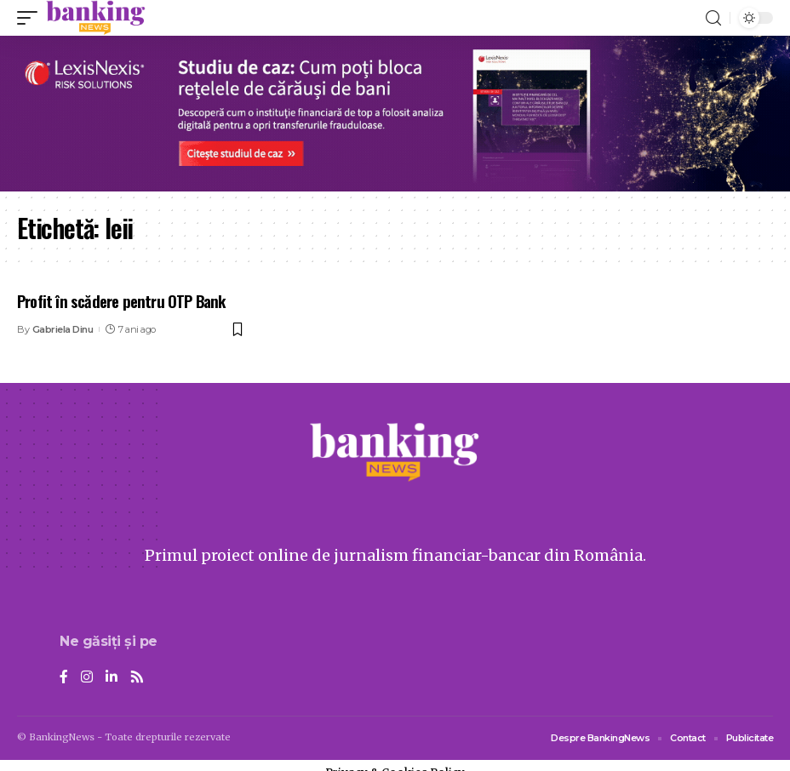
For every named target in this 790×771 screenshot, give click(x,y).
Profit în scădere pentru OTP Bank (121, 300)
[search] (713, 18)
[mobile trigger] (31, 18)
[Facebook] (64, 677)
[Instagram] (87, 677)
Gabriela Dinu (63, 329)
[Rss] (137, 677)
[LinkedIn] (111, 677)
